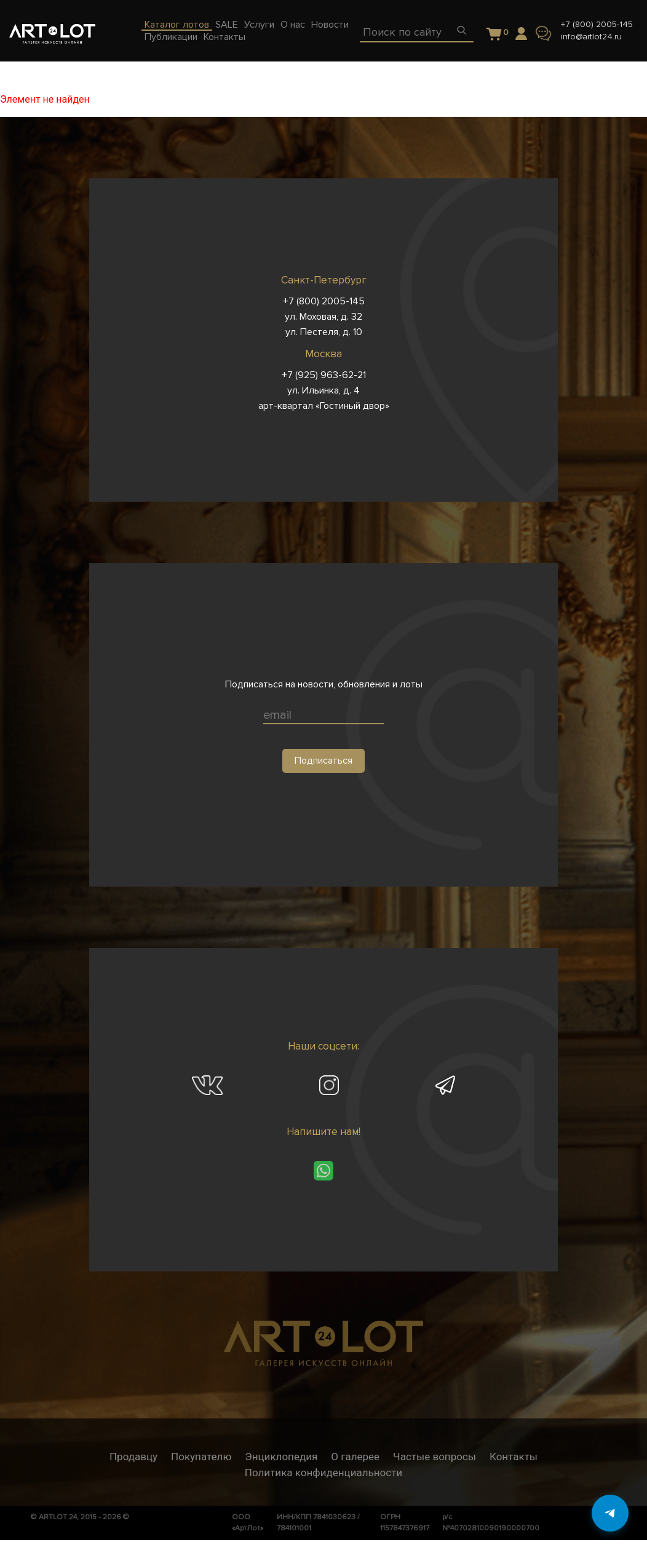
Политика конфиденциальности (323, 1472)
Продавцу (133, 1456)
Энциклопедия (281, 1456)
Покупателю (201, 1456)
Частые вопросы (434, 1456)
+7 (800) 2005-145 (597, 24)
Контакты (514, 1456)
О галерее (355, 1456)
